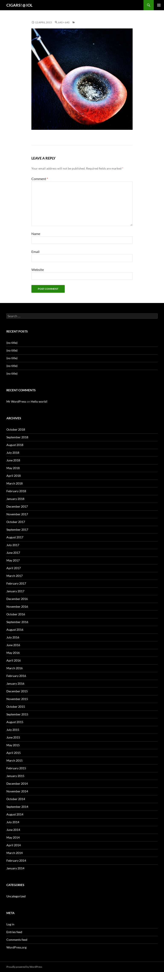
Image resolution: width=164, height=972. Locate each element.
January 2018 (15, 499)
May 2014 (13, 837)
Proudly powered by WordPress (24, 966)
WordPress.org (16, 947)
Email (35, 252)
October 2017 (15, 522)
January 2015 (15, 776)
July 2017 (12, 545)
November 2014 (17, 791)
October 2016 (15, 614)
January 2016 (15, 683)
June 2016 (13, 645)
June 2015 (13, 737)
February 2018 (16, 491)
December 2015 (17, 691)
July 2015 (12, 729)
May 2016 (13, 652)
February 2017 (16, 583)
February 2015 (16, 768)
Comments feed (16, 939)
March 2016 (14, 668)
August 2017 (14, 537)
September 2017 (17, 529)
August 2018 (14, 445)
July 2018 (12, 452)
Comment (39, 179)
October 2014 (15, 799)
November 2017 (17, 514)
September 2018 (17, 437)
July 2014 (12, 822)
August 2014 (14, 814)
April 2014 (13, 845)
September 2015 (17, 714)
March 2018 (14, 483)
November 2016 (17, 606)
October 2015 (15, 706)
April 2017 (13, 568)
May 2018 (13, 468)
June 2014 (13, 830)
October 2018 (15, 429)
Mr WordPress (16, 401)
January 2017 (15, 591)
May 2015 (13, 745)
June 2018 (13, 460)
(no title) (12, 342)
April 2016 (13, 660)
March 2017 (14, 576)
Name (35, 234)
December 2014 (17, 783)
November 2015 (17, 699)
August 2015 (14, 722)
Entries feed (14, 932)
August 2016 (14, 629)
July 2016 (12, 637)
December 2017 (17, 506)
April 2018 (13, 475)
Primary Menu (159, 5)
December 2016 (17, 599)
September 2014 (17, 806)
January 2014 (15, 868)
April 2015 (13, 753)
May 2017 (13, 560)
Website (37, 269)
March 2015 (14, 760)
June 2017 (13, 552)
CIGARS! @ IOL (19, 5)
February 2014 (16, 860)
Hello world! (39, 401)
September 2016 (17, 622)
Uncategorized (16, 896)
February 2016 (16, 676)
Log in (10, 924)
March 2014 (14, 853)
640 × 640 (63, 22)
